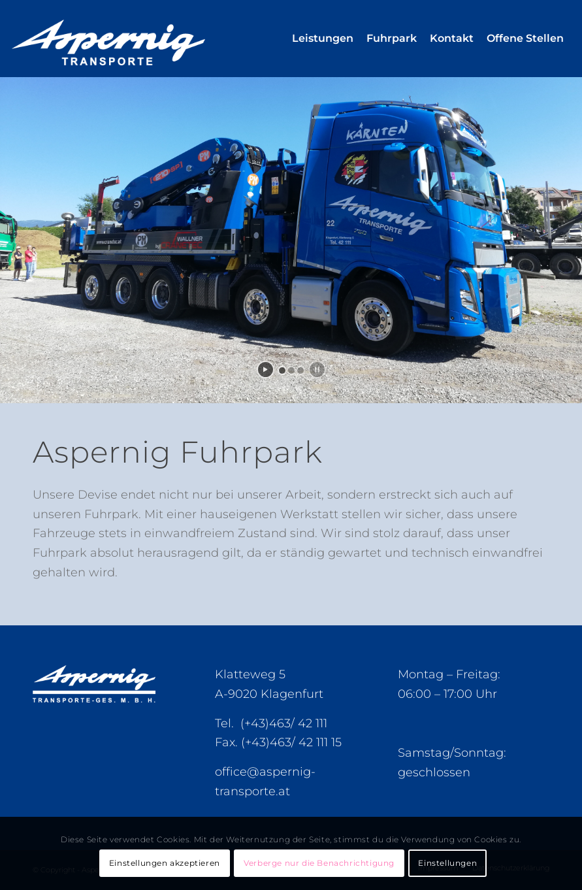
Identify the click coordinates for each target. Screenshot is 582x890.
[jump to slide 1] (282, 370)
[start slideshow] (265, 369)
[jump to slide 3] (300, 370)
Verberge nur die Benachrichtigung (319, 863)
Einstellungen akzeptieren (164, 863)
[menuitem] (322, 38)
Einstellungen (447, 863)
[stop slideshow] (317, 369)
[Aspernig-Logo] (138, 38)
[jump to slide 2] (291, 370)
